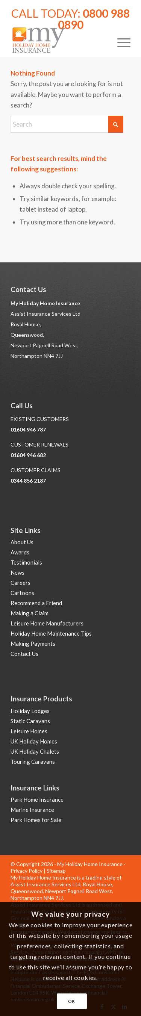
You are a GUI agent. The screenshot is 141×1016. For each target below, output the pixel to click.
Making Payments (33, 643)
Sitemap (56, 871)
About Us (22, 542)
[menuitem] (120, 42)
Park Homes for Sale (36, 819)
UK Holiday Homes (34, 741)
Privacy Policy (26, 871)
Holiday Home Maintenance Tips (51, 633)
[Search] (67, 124)
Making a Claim (30, 613)
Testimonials (26, 562)
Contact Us (24, 653)
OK (71, 1001)
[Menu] (120, 42)
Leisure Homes (29, 731)
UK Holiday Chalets (35, 751)
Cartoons (22, 592)
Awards (20, 552)
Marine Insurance (32, 809)
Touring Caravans (33, 761)
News (17, 572)
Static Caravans (30, 721)
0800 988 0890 (94, 18)
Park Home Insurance (37, 799)
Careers (20, 582)
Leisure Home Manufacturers (47, 623)
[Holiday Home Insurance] (58, 42)
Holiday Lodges (30, 710)
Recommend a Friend (36, 603)
